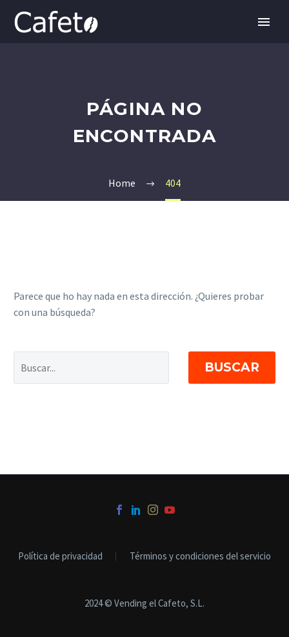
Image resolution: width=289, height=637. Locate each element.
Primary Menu (264, 22)
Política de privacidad (60, 556)
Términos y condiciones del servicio (200, 556)
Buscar (231, 367)
